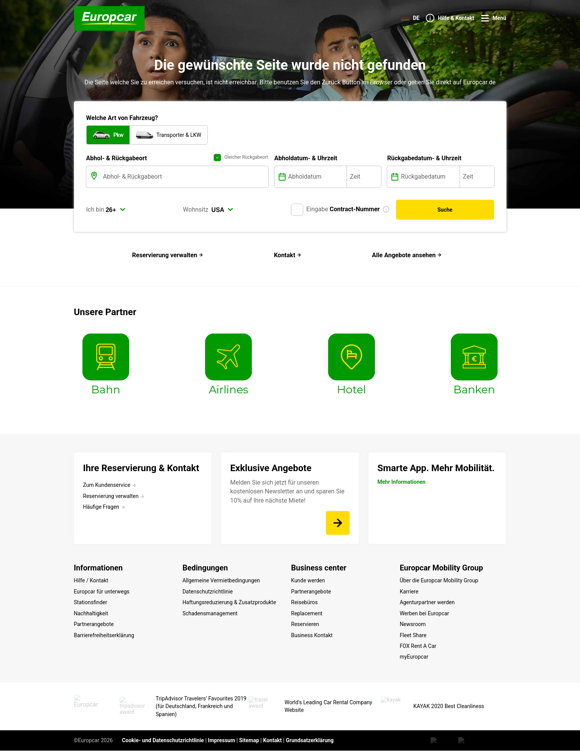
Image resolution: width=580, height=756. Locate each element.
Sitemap (249, 746)
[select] (115, 209)
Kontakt (287, 255)
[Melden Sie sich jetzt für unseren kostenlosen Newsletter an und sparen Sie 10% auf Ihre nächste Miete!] (338, 523)
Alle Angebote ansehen (407, 255)
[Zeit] (364, 176)
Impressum (221, 746)
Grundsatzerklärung (310, 746)
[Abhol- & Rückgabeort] (185, 176)
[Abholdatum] (317, 176)
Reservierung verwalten (168, 255)
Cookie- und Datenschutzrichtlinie (163, 746)
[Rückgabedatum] (429, 176)
